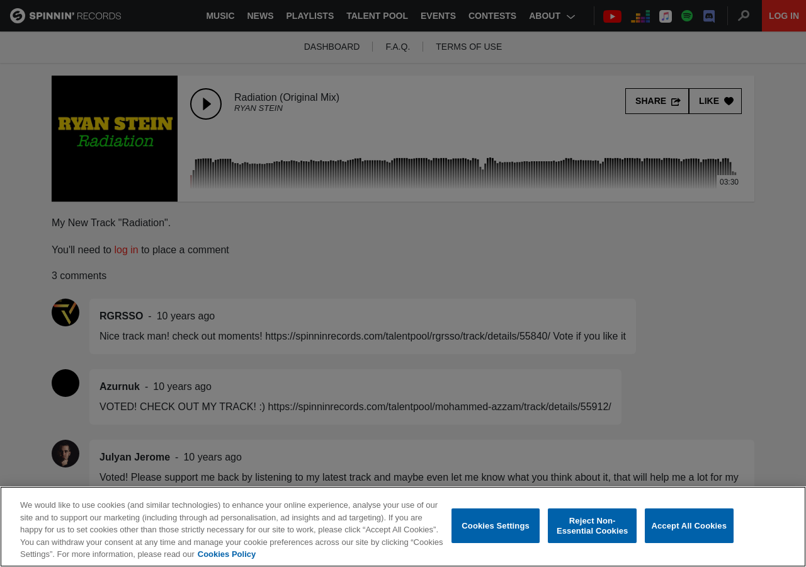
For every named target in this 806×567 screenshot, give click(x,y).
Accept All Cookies (689, 526)
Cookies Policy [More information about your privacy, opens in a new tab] (227, 554)
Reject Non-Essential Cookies (592, 526)
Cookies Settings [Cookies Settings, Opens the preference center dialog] (496, 526)
